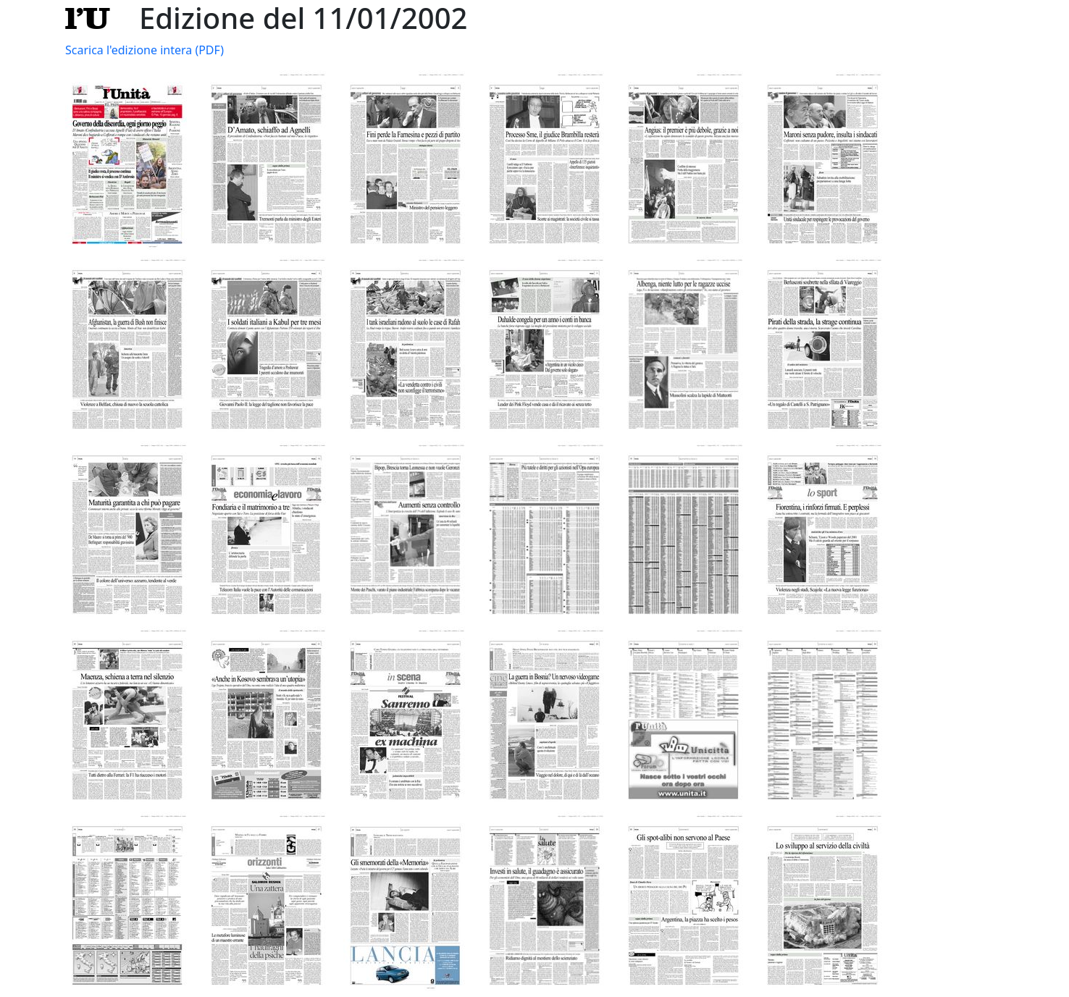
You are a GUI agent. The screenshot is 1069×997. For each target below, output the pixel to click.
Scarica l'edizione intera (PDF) (144, 50)
